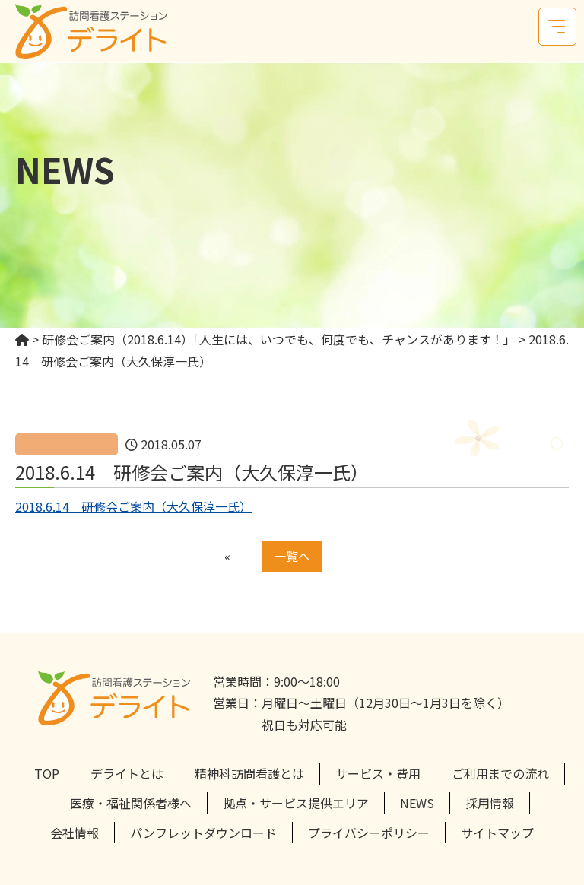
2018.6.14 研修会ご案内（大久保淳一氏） (133, 506)
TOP (46, 773)
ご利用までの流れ (500, 773)
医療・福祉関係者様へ (131, 803)
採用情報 (489, 803)
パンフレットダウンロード (203, 832)
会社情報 (74, 832)
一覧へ (292, 556)
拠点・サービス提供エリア (296, 803)
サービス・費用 (378, 773)
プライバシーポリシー (369, 832)
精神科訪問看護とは (249, 773)
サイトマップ (497, 832)
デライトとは (126, 773)
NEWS (417, 803)
